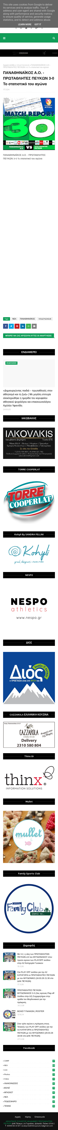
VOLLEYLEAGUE (23, 65)
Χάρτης (28, 1117)
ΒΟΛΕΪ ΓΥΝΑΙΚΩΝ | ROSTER (30, 1011)
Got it (37, 24)
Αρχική (17, 1117)
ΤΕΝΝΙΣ (29, 1106)
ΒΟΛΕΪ (29, 1088)
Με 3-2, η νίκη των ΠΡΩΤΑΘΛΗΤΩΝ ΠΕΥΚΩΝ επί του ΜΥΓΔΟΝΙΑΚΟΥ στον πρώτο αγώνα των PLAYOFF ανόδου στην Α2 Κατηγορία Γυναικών (34, 958)
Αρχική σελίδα (9, 65)
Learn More (24, 24)
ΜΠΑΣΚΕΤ (29, 1092)
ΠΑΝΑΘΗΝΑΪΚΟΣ (27, 319)
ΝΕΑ (14, 319)
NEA (29, 1065)
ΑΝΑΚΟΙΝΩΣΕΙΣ (29, 1083)
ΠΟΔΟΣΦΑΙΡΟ (29, 1101)
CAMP (29, 1061)
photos (29, 1074)
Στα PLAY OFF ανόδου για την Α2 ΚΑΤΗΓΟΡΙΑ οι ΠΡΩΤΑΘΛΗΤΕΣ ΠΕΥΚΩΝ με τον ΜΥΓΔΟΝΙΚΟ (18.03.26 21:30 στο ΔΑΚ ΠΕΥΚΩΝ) (36, 976)
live (29, 1070)
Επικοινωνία (40, 1117)
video (29, 1079)
